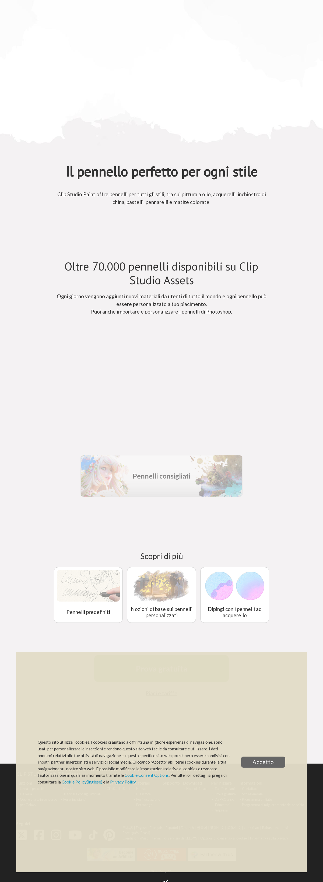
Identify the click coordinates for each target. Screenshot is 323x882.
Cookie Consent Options (147, 775)
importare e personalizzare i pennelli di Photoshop (174, 311)
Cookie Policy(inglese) (82, 781)
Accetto (263, 762)
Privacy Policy (123, 781)
